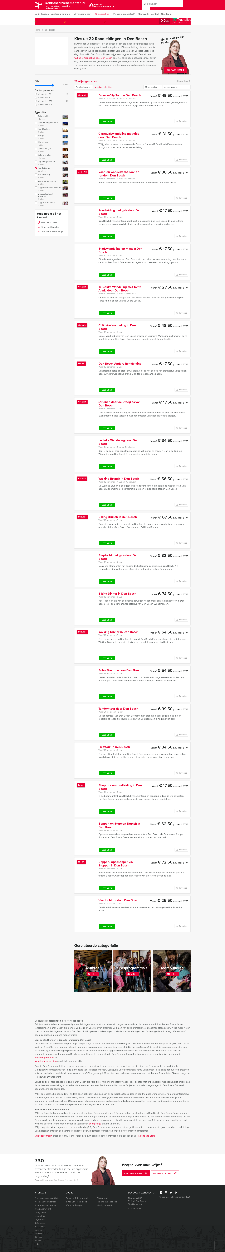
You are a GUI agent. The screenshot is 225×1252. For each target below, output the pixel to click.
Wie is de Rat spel (74, 1205)
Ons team (173, 14)
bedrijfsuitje (95, 1123)
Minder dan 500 (51, 105)
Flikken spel (102, 1198)
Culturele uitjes (48, 156)
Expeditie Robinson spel (77, 1198)
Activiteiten (40, 1226)
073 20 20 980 (178, 21)
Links (37, 1244)
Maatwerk (148, 14)
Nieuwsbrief (40, 1216)
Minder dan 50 (51, 98)
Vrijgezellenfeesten (127, 14)
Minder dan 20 (51, 94)
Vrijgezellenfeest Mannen (48, 189)
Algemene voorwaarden (45, 1201)
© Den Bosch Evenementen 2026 (174, 1196)
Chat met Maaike (48, 227)
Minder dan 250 (51, 101)
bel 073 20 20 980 (165, 1173)
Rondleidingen (48, 29)
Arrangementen (84, 14)
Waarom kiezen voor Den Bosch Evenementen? (56, 1180)
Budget (48, 137)
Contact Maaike (175, 70)
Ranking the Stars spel (107, 1201)
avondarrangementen (46, 1061)
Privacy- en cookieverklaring (47, 1198)
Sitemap (38, 1237)
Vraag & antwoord (43, 1208)
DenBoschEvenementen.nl (69, 5)
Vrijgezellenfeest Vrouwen (48, 196)
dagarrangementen (44, 1057)
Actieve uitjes (48, 117)
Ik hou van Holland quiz (76, 1201)
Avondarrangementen (48, 124)
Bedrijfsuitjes (41, 14)
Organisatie (40, 1219)
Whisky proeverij (104, 1205)
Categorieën (40, 1212)
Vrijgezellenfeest (43, 1135)
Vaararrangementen (48, 182)
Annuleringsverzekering (46, 1205)
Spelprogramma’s (60, 14)
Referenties (40, 1223)
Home (37, 29)
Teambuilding (48, 176)
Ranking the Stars (146, 1135)
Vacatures (39, 1230)
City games (48, 143)
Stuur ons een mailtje (50, 232)
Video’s (38, 1240)
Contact (161, 14)
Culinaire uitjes (48, 150)
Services (38, 1233)
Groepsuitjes (104, 14)
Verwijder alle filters (104, 87)
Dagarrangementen (48, 163)
